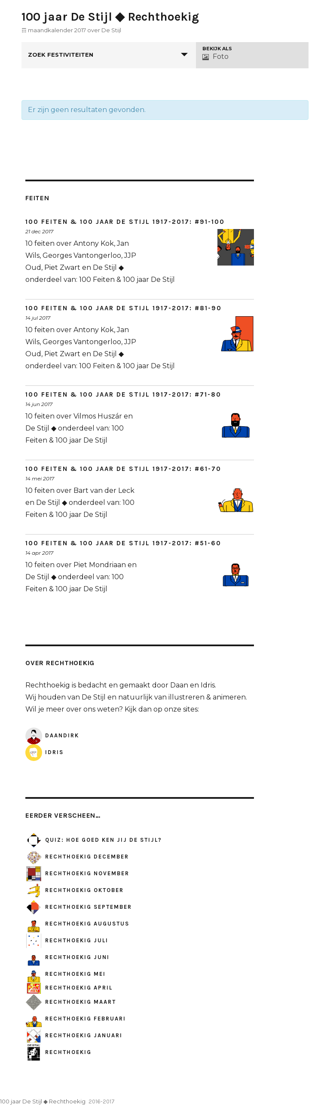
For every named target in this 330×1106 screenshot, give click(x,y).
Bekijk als (217, 48)
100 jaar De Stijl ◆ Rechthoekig (110, 16)
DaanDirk (52, 735)
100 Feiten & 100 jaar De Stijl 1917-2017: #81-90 (123, 308)
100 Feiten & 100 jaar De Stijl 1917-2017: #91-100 (125, 222)
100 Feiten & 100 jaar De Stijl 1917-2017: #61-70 (123, 469)
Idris (44, 752)
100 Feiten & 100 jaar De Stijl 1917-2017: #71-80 (123, 394)
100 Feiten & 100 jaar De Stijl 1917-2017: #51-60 (123, 543)
